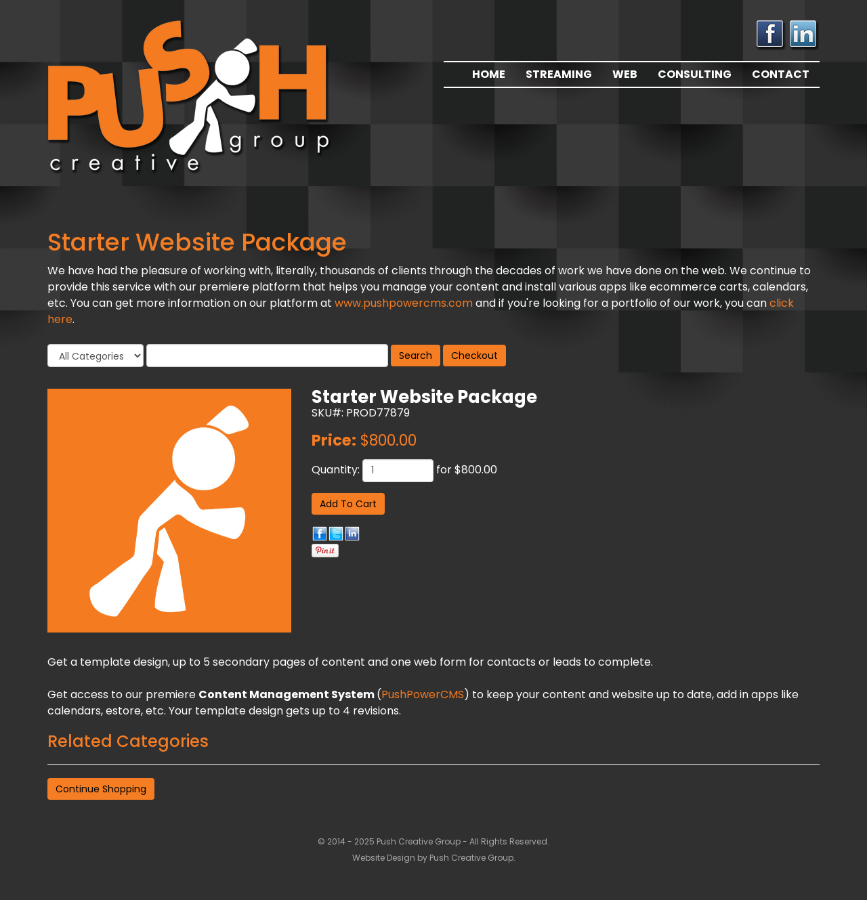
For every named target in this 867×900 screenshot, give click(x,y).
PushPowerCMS (422, 694)
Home (488, 74)
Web (624, 74)
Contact (780, 74)
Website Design (384, 857)
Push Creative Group (471, 857)
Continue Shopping (101, 789)
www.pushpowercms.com (404, 303)
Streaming (559, 74)
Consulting (695, 74)
